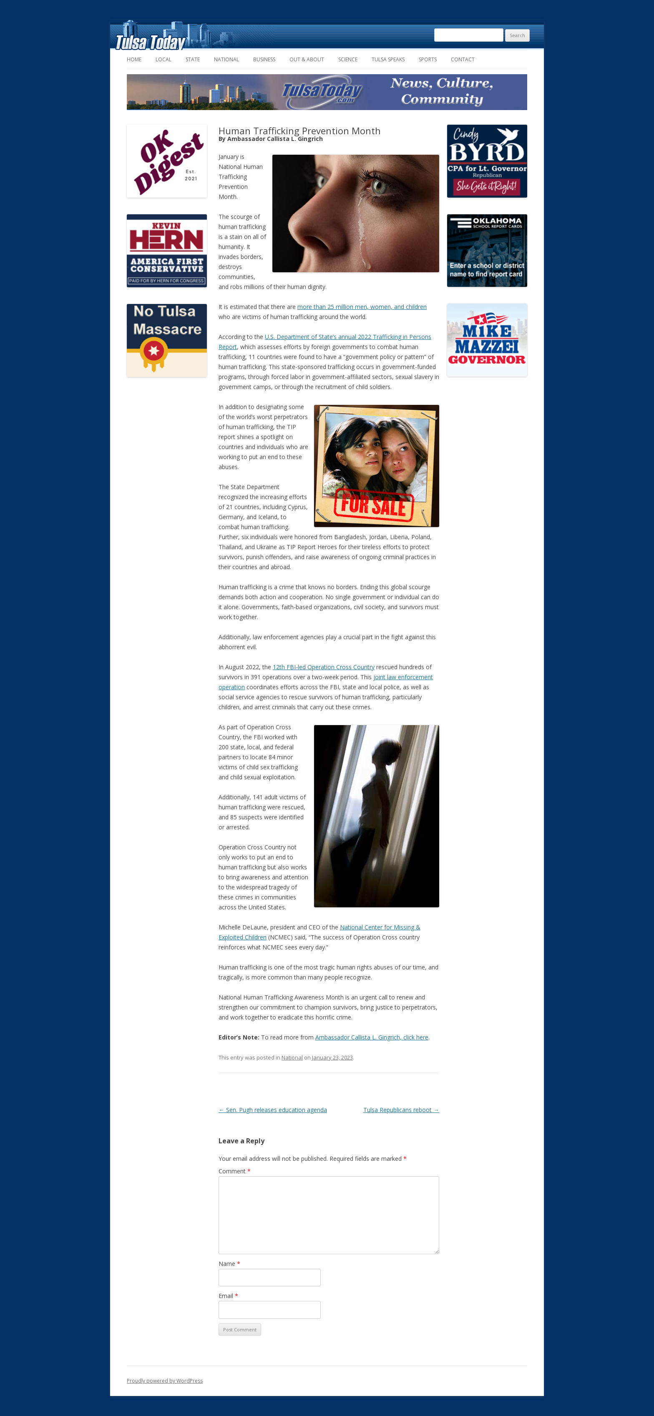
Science (347, 59)
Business (264, 59)
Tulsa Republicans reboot (401, 1110)
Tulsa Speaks (388, 59)
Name (229, 1264)
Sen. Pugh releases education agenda (273, 1110)
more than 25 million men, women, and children (362, 307)
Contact (463, 59)
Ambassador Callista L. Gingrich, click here (371, 1037)
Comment (235, 1171)
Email (228, 1296)
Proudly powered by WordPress (165, 1380)
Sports (428, 59)
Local (163, 59)
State (193, 59)
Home (134, 59)
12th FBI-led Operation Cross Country (324, 667)
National (226, 59)
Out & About (306, 59)
